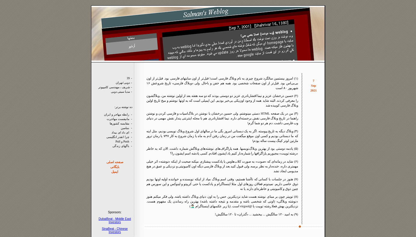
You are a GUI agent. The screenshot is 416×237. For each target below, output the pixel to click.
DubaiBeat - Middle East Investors (115, 220)
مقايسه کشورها (119, 123)
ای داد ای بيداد (120, 132)
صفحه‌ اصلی (114, 162)
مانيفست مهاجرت (118, 119)
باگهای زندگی (120, 146)
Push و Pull (122, 141)
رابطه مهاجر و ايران (116, 114)
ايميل (114, 171)
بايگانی (114, 167)
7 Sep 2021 (313, 85)
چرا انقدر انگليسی (117, 137)
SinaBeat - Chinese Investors (115, 230)
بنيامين (125, 128)
